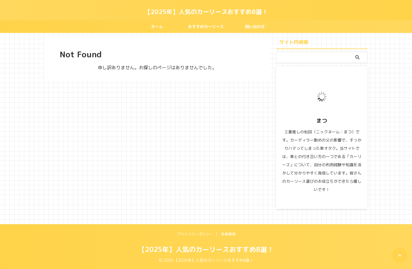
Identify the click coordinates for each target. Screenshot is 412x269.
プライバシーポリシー (195, 234)
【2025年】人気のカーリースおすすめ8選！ (206, 11)
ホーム (157, 26)
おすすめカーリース (206, 26)
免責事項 (228, 234)
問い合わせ (255, 26)
